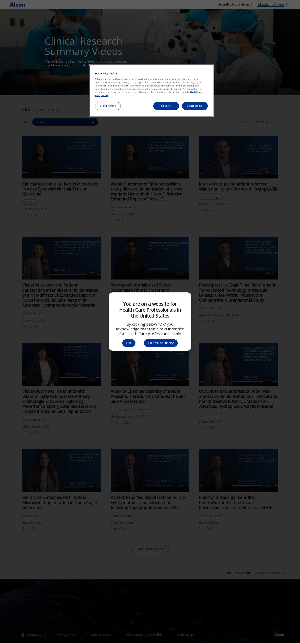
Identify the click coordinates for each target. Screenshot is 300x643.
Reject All (166, 105)
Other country (161, 343)
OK (128, 343)
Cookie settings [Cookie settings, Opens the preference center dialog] (108, 105)
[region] (151, 90)
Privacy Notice (101, 95)
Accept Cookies (194, 105)
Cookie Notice (193, 92)
